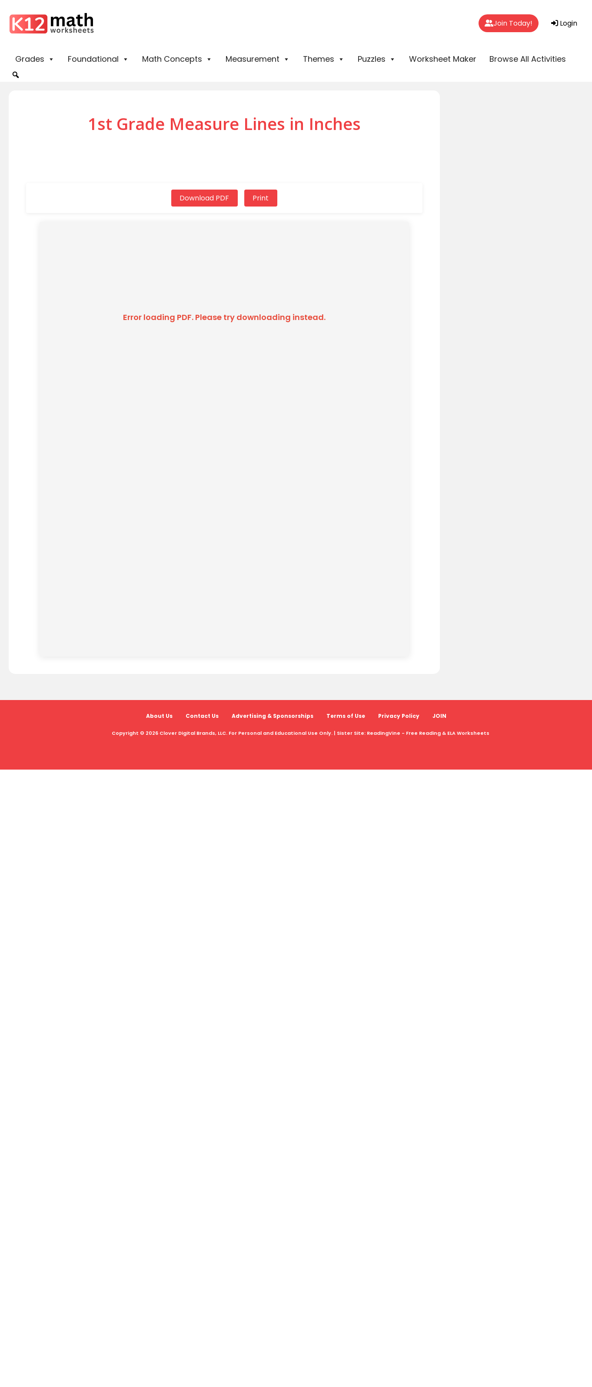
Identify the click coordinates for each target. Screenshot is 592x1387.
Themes (324, 59)
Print (261, 198)
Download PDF (204, 198)
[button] (16, 75)
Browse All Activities (527, 58)
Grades (35, 59)
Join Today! (508, 23)
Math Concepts (177, 59)
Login (564, 23)
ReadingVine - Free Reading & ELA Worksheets (428, 733)
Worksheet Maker (442, 58)
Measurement (258, 59)
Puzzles (377, 59)
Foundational (98, 59)
